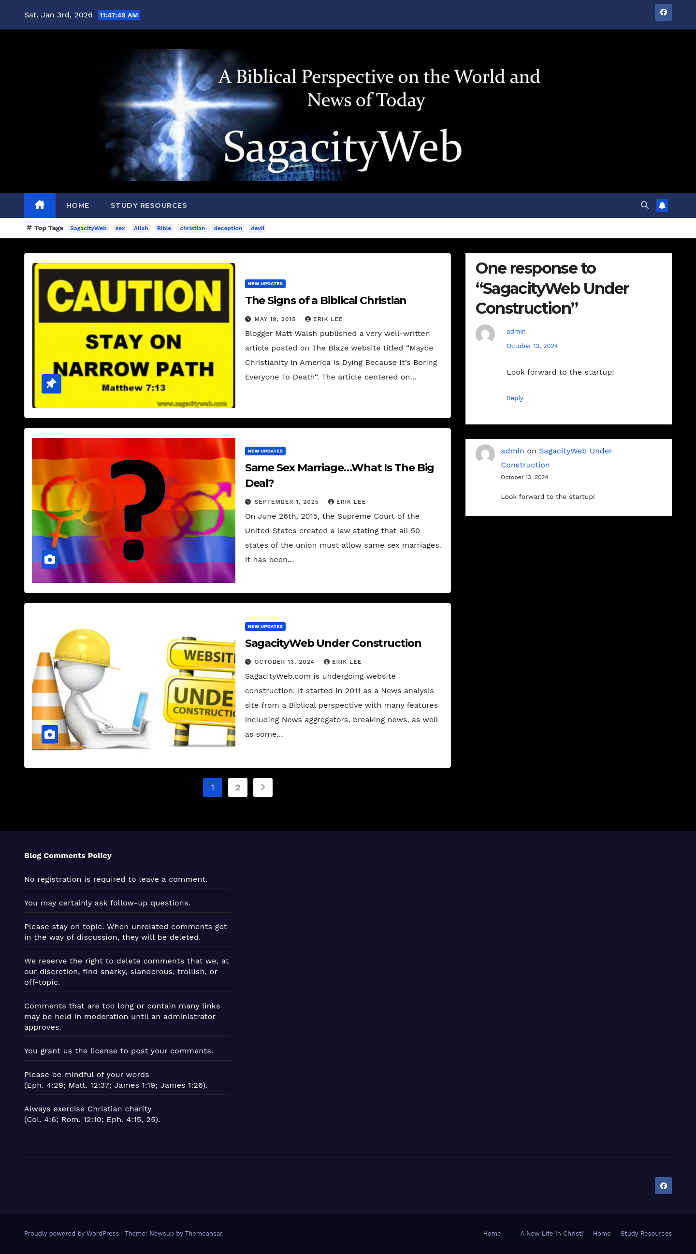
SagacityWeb (88, 228)
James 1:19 (134, 1085)
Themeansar (203, 1233)
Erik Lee (324, 319)
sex (120, 228)
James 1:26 (181, 1085)
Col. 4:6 (41, 1119)
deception (228, 228)
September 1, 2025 (288, 501)
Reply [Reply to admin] (515, 398)
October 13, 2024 (286, 661)
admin (516, 331)
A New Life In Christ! (552, 1233)
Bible (164, 228)
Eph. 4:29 (45, 1085)
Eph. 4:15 (124, 1119)
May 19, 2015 (276, 319)
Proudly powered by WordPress (72, 1233)
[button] (645, 205)
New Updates (265, 283)
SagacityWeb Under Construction (333, 643)
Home (77, 205)
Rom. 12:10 (81, 1119)
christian (192, 228)
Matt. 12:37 (89, 1085)
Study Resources (149, 205)
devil (257, 228)
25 (150, 1119)
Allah (141, 228)
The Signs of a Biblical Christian (326, 300)
